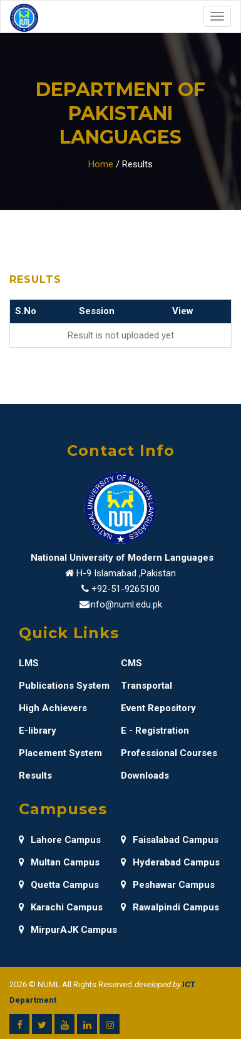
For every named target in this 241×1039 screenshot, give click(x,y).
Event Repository (158, 708)
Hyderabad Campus (170, 862)
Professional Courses (169, 753)
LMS (29, 663)
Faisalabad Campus (169, 839)
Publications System (64, 685)
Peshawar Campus (168, 884)
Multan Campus (59, 862)
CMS (131, 663)
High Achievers (53, 708)
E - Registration (155, 730)
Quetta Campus (59, 884)
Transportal (146, 685)
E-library (37, 730)
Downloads (145, 775)
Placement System (60, 753)
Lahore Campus (60, 839)
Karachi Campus (61, 907)
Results (35, 775)
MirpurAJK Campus (68, 929)
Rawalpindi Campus (170, 907)
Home (100, 164)
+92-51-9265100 (125, 588)
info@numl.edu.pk (125, 604)
